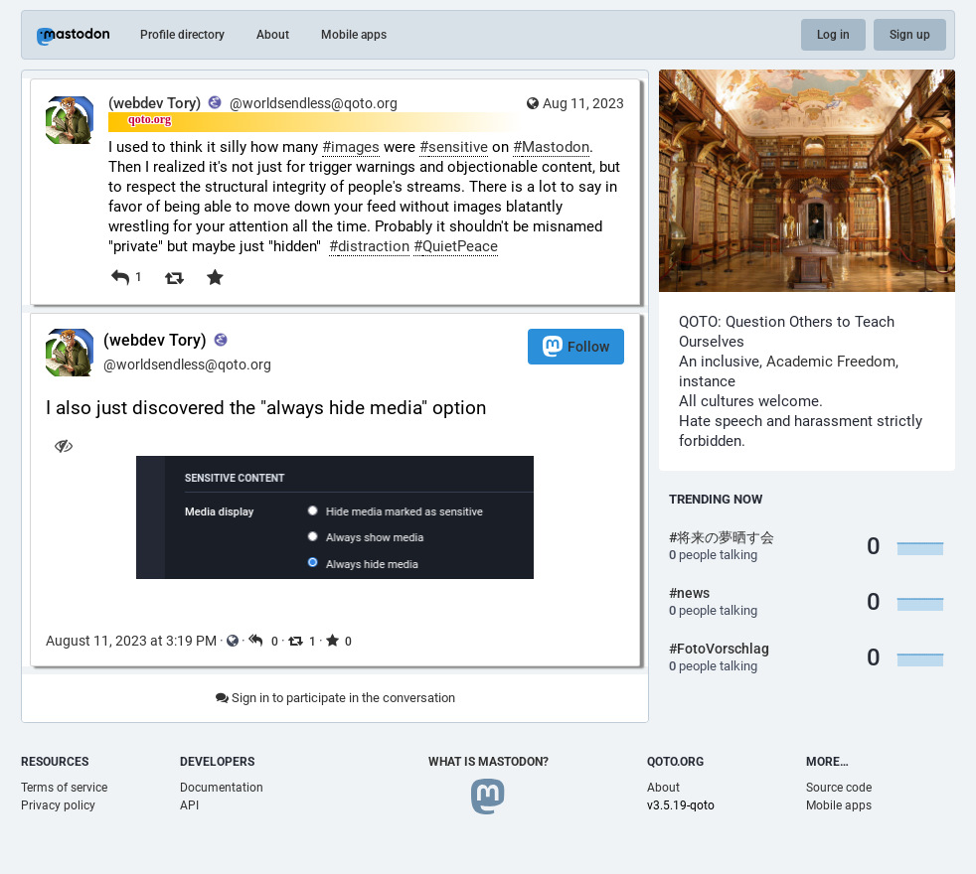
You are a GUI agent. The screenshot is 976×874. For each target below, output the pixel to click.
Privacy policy (58, 805)
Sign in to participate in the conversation (335, 697)
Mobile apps (354, 35)
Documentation (221, 788)
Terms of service (64, 788)
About (272, 35)
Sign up (910, 35)
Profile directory (182, 35)
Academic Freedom (830, 361)
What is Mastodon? (488, 762)
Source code (839, 788)
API (189, 805)
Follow (576, 346)
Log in (833, 35)
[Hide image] (63, 445)
